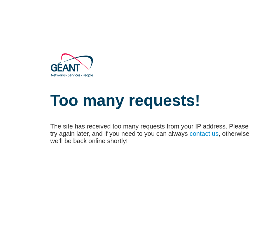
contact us (204, 133)
